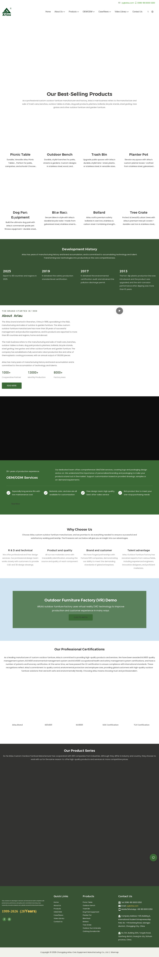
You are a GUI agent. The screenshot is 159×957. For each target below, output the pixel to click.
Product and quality (59, 550)
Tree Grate (139, 212)
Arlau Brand (17, 725)
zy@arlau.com (132, 906)
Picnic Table (20, 154)
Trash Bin (99, 154)
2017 (85, 271)
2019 (46, 271)
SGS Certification (111, 725)
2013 (124, 271)
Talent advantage (138, 550)
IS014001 (48, 725)
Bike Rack (59, 212)
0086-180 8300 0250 (145, 3)
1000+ (6, 372)
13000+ (33, 372)
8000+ (58, 372)
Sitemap (114, 952)
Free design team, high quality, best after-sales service (101, 493)
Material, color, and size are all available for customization (63, 493)
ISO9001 (79, 725)
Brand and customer (99, 550)
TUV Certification (142, 725)
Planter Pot (138, 154)
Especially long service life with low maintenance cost (26, 493)
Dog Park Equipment (20, 214)
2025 (7, 271)
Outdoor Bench (60, 154)
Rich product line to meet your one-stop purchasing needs (138, 493)
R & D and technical (20, 550)
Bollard (99, 212)
